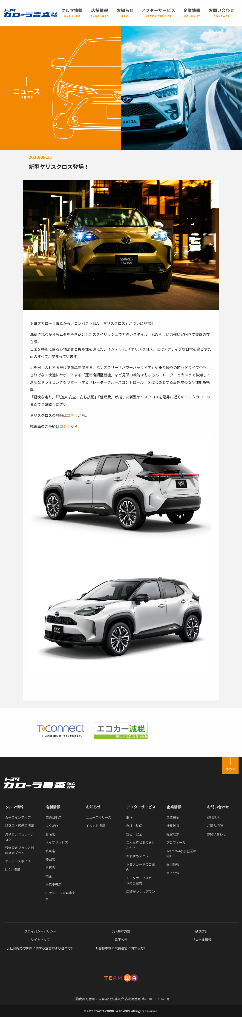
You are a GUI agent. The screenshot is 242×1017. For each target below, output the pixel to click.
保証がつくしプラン (140, 891)
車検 (129, 817)
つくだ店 (51, 825)
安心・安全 (134, 834)
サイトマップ (40, 939)
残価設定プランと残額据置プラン (19, 850)
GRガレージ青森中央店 (60, 895)
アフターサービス (141, 807)
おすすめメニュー (139, 856)
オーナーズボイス (18, 861)
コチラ (72, 415)
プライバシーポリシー (40, 931)
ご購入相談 (215, 825)
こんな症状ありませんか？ (140, 845)
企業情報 (174, 807)
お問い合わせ (218, 807)
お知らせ (93, 807)
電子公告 (172, 872)
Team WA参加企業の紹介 (181, 853)
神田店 (50, 859)
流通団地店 (53, 817)
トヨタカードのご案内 (140, 867)
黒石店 (50, 867)
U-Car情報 (12, 869)
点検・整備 (134, 825)
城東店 (50, 851)
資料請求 (213, 817)
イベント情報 (95, 825)
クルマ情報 (14, 807)
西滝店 (50, 834)
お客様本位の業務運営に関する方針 (121, 948)
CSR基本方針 (121, 931)
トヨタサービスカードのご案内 (140, 880)
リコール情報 (201, 939)
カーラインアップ (18, 817)
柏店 (48, 876)
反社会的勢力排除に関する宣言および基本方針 (40, 948)
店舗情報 (53, 807)
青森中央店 (53, 884)
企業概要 (172, 817)
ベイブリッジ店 (56, 842)
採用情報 (172, 864)
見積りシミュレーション (19, 836)
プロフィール (176, 842)
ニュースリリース (98, 817)
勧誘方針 (201, 931)
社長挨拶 (172, 825)
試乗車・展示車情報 (19, 825)
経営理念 (172, 834)
